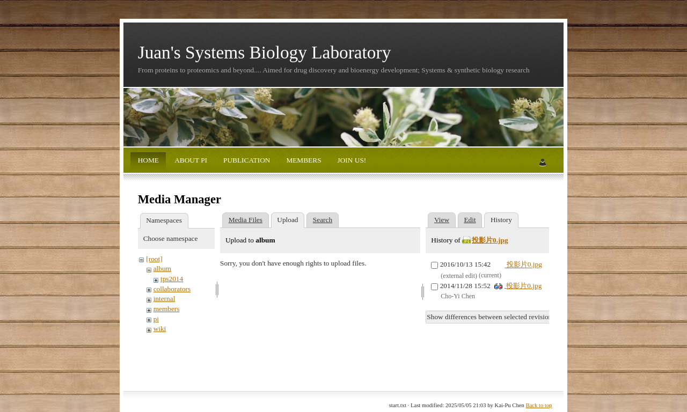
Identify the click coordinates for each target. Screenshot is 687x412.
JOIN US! (350, 160)
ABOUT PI (190, 160)
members (167, 309)
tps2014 (171, 279)
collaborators (172, 289)
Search (322, 220)
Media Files (245, 220)
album (162, 268)
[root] (154, 259)
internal (165, 299)
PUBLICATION (246, 160)
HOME (148, 160)
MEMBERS (302, 160)
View (441, 220)
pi (156, 319)
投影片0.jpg (490, 240)
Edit (470, 220)
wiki (160, 329)
